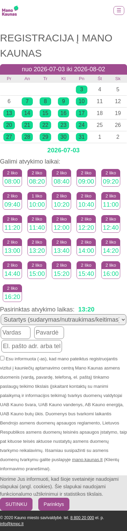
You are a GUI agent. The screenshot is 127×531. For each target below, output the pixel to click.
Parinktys (54, 504)
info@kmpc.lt (12, 523)
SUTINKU (16, 504)
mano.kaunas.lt (87, 459)
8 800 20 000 (82, 517)
